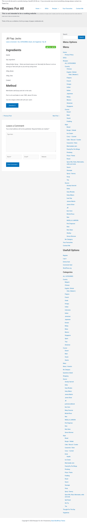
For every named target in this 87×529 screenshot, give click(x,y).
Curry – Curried (71, 137)
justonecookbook (70, 404)
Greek (66, 301)
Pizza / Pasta (71, 156)
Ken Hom (70, 211)
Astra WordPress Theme (58, 521)
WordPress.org (67, 268)
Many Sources (69, 411)
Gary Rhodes (71, 192)
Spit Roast (68, 500)
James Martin (71, 201)
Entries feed (66, 262)
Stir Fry (67, 503)
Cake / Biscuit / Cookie (74, 140)
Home (42, 8)
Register (65, 256)
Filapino (69, 78)
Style (66, 125)
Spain (66, 339)
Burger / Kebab (71, 130)
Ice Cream (70, 133)
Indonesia (68, 310)
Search (65, 34)
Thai (66, 342)
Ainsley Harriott (71, 186)
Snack (69, 118)
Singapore (70, 106)
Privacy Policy (69, 55)
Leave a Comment (11, 42)
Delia (68, 189)
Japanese (70, 94)
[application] (44, 8)
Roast (68, 159)
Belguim (67, 282)
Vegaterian (40, 42)
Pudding (69, 121)
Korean (67, 323)
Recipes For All (13, 8)
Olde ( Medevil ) (73, 75)
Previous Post (7, 116)
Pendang (69, 152)
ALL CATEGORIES (24, 42)
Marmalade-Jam (72, 146)
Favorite (12, 105)
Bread (68, 127)
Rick (68, 227)
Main (68, 115)
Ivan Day (69, 198)
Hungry (69, 84)
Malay (68, 97)
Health (69, 457)
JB (36, 42)
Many (66, 329)
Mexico (69, 100)
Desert (32, 42)
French (69, 81)
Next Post (56, 116)
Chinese (69, 69)
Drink (66, 454)
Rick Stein (70, 230)
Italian (69, 90)
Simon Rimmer (71, 236)
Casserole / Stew (72, 143)
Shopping (66, 376)
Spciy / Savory (71, 174)
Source (67, 183)
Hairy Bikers (70, 195)
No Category (69, 240)
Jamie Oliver (70, 205)
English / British (72, 72)
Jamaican (68, 317)
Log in (65, 259)
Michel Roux (70, 214)
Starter (67, 360)
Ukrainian (70, 103)
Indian (69, 87)
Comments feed (68, 265)
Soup (68, 177)
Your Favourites (69, 8)
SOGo (50, 8)
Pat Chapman (71, 224)
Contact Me (80, 8)
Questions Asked (68, 373)
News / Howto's (68, 367)
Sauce (69, 167)
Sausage (69, 170)
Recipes (57, 8)
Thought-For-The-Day (69, 510)
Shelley (69, 233)
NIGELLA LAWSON (72, 220)
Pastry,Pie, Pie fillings (73, 149)
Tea (68, 180)
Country (67, 67)
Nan (68, 217)
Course (67, 110)
